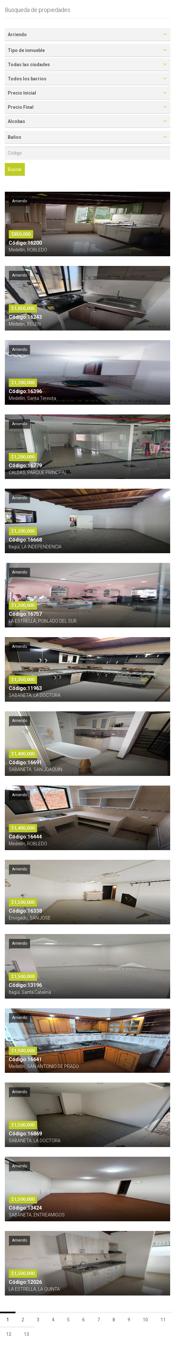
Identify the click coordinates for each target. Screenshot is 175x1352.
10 (145, 1319)
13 (26, 1334)
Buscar (15, 169)
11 (163, 1319)
